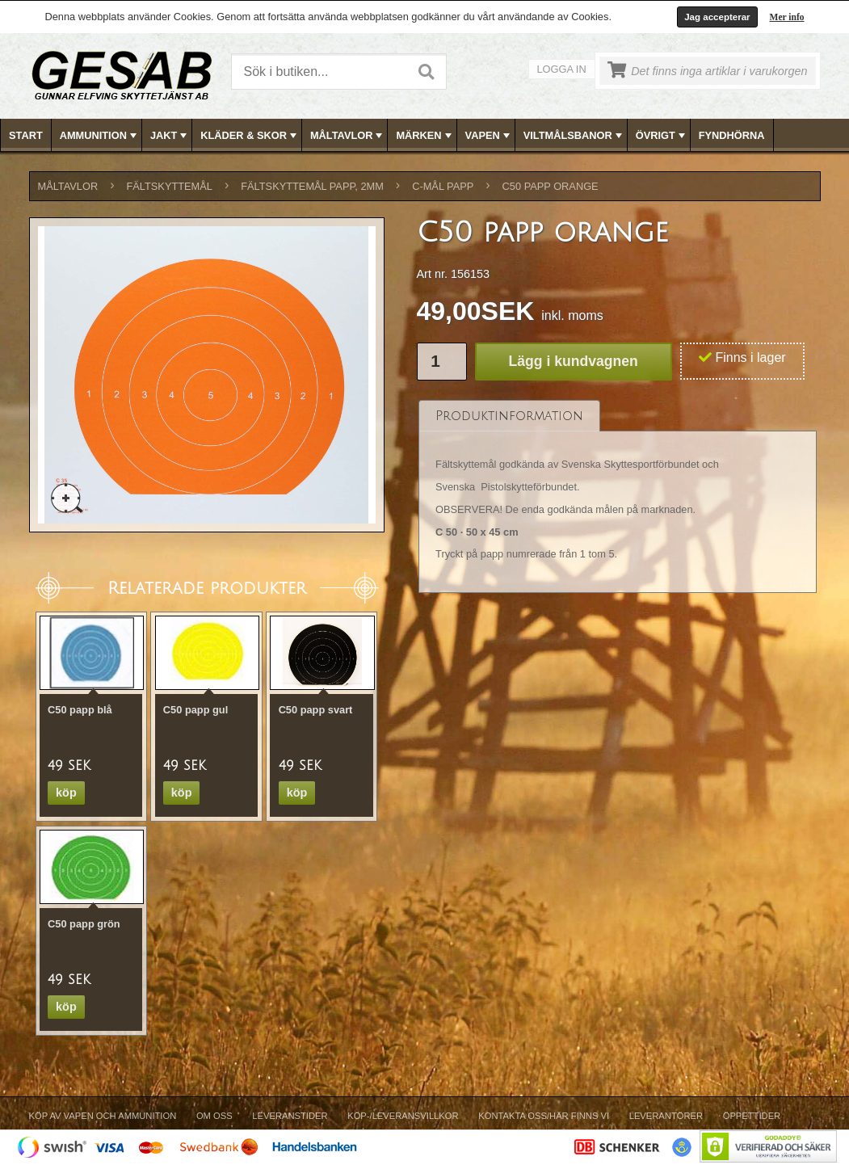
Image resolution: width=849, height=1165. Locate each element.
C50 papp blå (80, 710)
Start (26, 135)
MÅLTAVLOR (347, 135)
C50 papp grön (84, 924)
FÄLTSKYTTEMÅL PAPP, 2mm (312, 186)
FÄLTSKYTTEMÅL (169, 186)
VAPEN (489, 135)
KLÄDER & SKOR (250, 135)
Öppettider (751, 1116)
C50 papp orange (550, 186)
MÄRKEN (425, 135)
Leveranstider (289, 1116)
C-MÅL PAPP (442, 186)
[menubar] (425, 135)
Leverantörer (666, 1116)
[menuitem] (26, 135)
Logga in (561, 69)
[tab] (509, 415)
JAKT (170, 135)
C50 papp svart (316, 710)
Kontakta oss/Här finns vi (543, 1116)
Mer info (787, 17)
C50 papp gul (195, 710)
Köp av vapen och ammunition (103, 1116)
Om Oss (214, 1116)
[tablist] (618, 497)
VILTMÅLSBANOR (574, 135)
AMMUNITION (100, 135)
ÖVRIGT (662, 135)
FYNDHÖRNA (732, 135)
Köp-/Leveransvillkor (402, 1116)
